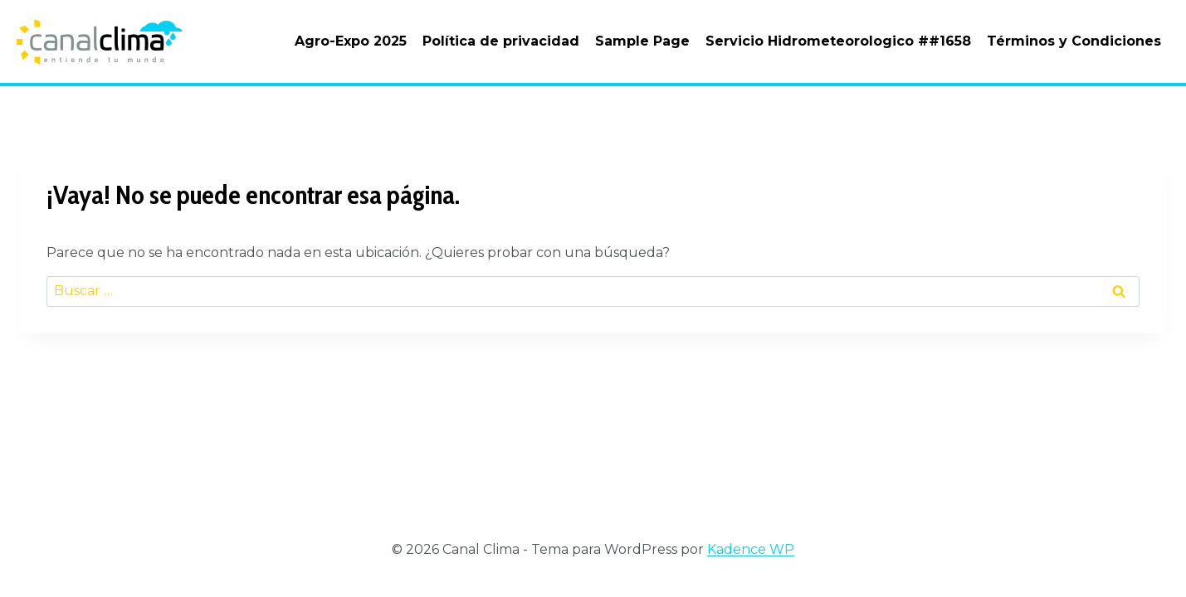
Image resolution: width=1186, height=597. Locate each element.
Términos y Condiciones (1074, 41)
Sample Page (642, 41)
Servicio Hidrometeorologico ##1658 (838, 41)
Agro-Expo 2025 (351, 41)
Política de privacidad (500, 41)
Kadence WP (750, 549)
